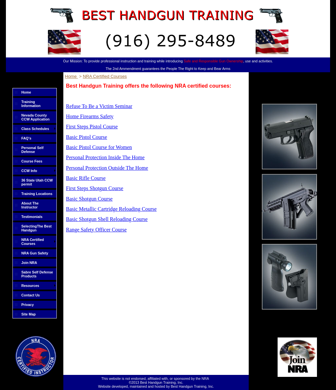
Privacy (27, 305)
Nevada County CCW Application (35, 117)
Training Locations (36, 194)
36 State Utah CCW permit (37, 182)
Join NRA (29, 263)
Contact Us (30, 295)
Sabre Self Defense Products (37, 274)
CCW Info (29, 171)
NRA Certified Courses (32, 242)
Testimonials (31, 217)
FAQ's (26, 138)
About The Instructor (30, 205)
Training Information (31, 104)
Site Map (28, 314)
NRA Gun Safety (34, 253)
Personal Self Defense (32, 150)
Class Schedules (35, 129)
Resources (30, 286)
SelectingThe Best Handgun (36, 228)
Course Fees (31, 161)
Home (26, 92)
